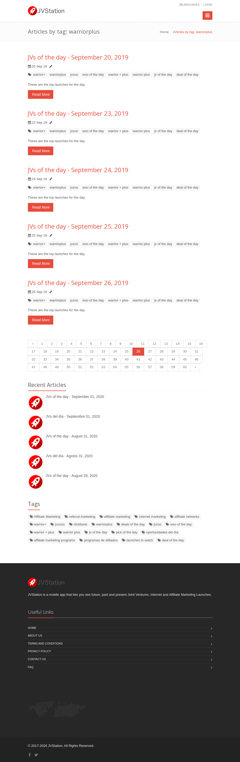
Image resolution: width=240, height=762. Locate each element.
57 (150, 367)
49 (56, 367)
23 (103, 351)
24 (115, 351)
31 (196, 351)
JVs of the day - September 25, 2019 (78, 226)
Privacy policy (39, 651)
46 (196, 359)
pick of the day (124, 532)
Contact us (37, 659)
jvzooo (57, 524)
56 (138, 367)
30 (185, 351)
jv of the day (163, 74)
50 (68, 367)
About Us (35, 635)
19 (56, 351)
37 (91, 359)
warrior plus (141, 74)
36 (80, 359)
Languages (191, 4)
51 (80, 367)
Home (164, 32)
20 (68, 351)
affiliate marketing (115, 517)
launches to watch (137, 540)
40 (126, 359)
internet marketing (150, 517)
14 (177, 344)
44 (173, 359)
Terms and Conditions (45, 643)
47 (33, 367)
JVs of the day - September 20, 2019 (78, 57)
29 (173, 351)
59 (173, 367)
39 (115, 359)
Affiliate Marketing (45, 517)
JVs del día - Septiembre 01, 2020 (73, 416)
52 (91, 367)
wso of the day (93, 74)
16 (201, 344)
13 (166, 344)
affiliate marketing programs (52, 540)
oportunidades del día (160, 532)
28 (161, 351)
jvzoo (74, 74)
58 (161, 367)
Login (207, 4)
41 (138, 359)
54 (115, 367)
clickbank (78, 524)
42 (150, 359)
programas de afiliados (98, 540)
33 (45, 359)
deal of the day (187, 74)
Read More (40, 94)
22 (91, 351)
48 (45, 367)
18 (45, 351)
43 (161, 359)
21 (80, 351)
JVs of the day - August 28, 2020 (72, 476)
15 (189, 344)
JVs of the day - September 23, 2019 (78, 113)
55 (126, 367)
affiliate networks (184, 517)
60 (185, 367)
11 (142, 344)
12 (154, 344)
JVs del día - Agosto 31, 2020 (69, 456)
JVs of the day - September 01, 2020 (75, 397)
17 (33, 351)
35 (68, 359)
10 (131, 344)
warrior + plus (118, 74)
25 (126, 351)
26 (138, 351)
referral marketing (80, 517)
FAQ (31, 667)
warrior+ (39, 74)
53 (103, 367)
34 (56, 359)
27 (150, 351)
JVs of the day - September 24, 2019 (78, 169)
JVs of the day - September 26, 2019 (78, 282)
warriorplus (58, 74)
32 (33, 359)
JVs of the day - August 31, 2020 (72, 436)
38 (103, 359)
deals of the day (131, 524)
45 (185, 359)
